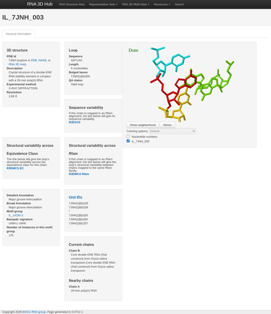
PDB (34, 60)
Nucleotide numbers (142, 136)
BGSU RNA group (34, 312)
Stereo (167, 125)
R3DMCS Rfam (79, 174)
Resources (161, 4)
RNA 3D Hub (40, 4)
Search (179, 4)
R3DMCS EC (15, 168)
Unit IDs (75, 197)
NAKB (42, 60)
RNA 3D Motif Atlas (134, 4)
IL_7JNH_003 (138, 141)
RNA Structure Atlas (72, 4)
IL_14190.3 (16, 215)
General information (18, 34)
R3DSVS (74, 122)
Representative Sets (102, 4)
